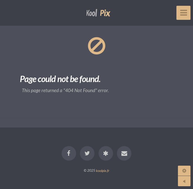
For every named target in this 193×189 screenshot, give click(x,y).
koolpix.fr (102, 170)
